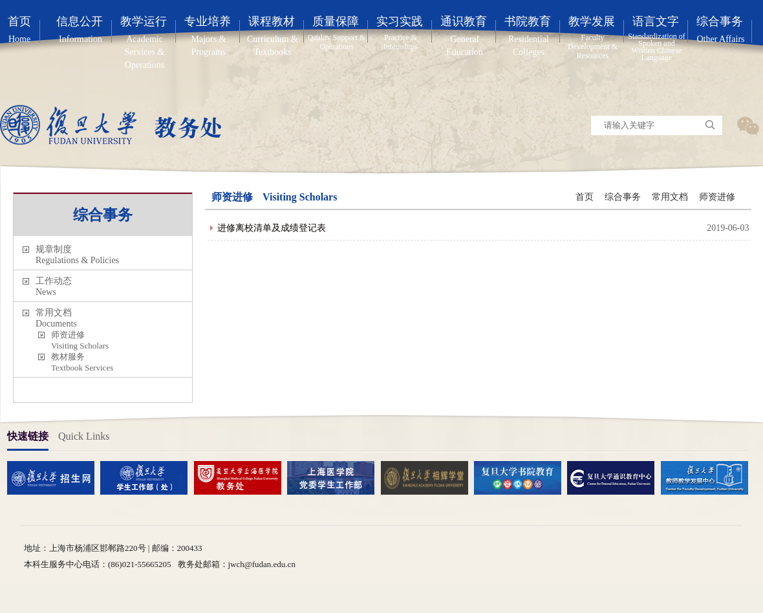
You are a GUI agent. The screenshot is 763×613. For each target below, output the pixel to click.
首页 (584, 197)
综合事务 (623, 197)
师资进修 (717, 197)
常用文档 (670, 197)
